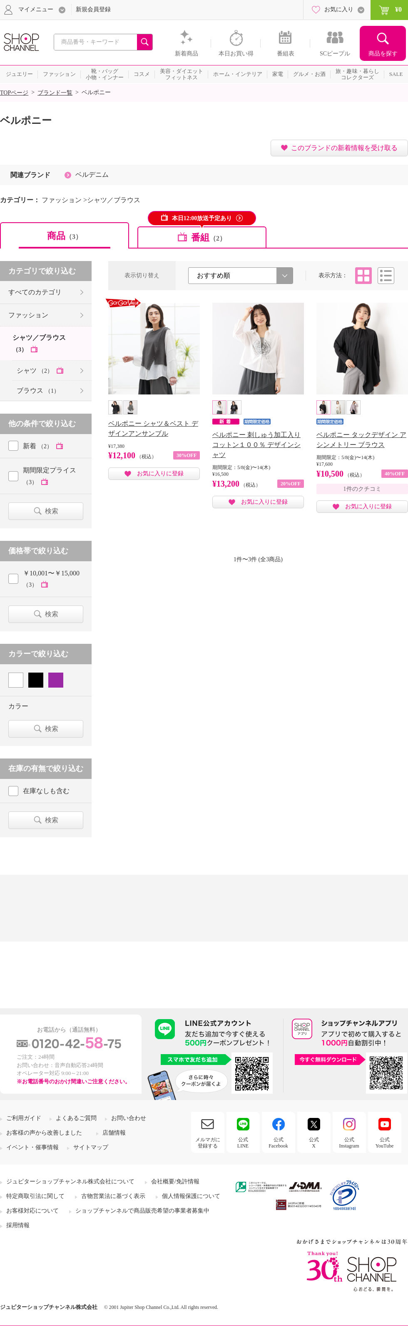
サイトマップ (90, 1147)
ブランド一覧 (54, 93)
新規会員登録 (93, 9)
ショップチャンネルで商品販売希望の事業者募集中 (142, 1211)
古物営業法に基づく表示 (113, 1196)
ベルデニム (92, 174)
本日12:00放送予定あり (202, 218)
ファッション (28, 315)
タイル (363, 275)
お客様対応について (32, 1211)
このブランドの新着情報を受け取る (344, 147)
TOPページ (14, 93)
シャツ (36, 370)
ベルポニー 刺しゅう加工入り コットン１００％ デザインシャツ (256, 444)
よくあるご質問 (76, 1118)
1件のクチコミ (362, 489)
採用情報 (18, 1225)
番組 (208, 237)
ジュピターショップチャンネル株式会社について (70, 1181)
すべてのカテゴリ (35, 292)
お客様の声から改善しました (44, 1133)
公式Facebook (278, 1142)
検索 (51, 511)
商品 (64, 236)
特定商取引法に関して (35, 1196)
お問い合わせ (128, 1118)
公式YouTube (385, 1142)
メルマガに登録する (207, 1142)
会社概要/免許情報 (175, 1181)
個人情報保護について (191, 1196)
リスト (386, 275)
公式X (314, 1142)
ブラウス (38, 390)
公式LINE (243, 1142)
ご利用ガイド (23, 1118)
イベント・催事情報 (32, 1147)
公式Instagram (349, 1142)
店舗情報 (114, 1133)
